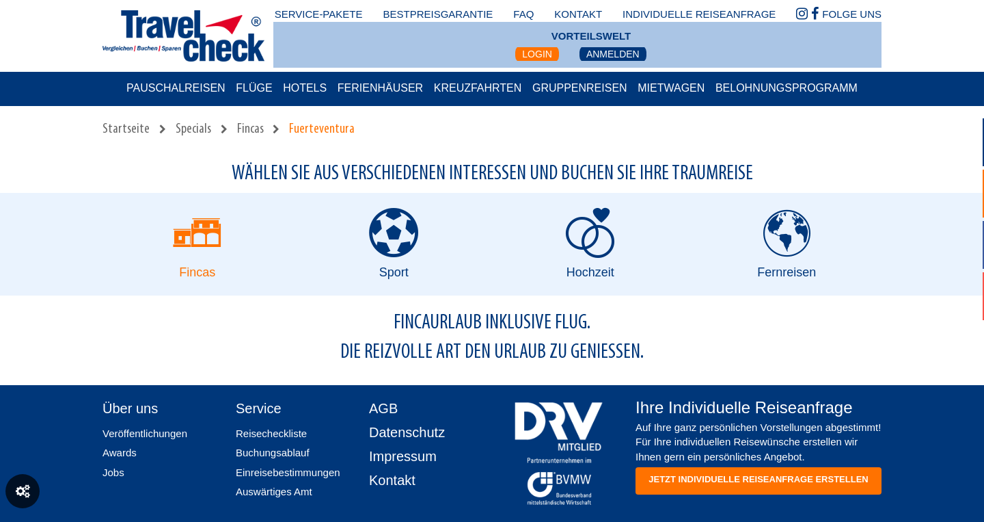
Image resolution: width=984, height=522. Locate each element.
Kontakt (392, 480)
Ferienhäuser (380, 88)
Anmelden (613, 54)
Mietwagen (671, 88)
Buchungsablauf (273, 452)
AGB (383, 408)
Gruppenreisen (579, 88)
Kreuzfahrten (478, 88)
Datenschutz (407, 432)
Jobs (113, 472)
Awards (119, 452)
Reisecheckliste (271, 433)
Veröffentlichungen (144, 433)
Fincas (250, 129)
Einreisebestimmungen (288, 472)
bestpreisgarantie (438, 14)
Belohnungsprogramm (786, 88)
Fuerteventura (322, 129)
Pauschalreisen (176, 88)
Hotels (305, 88)
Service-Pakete (319, 14)
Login (537, 54)
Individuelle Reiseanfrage (699, 14)
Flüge (254, 88)
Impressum (403, 456)
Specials (193, 129)
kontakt (578, 14)
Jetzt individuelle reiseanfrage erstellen (758, 479)
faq (523, 14)
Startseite (126, 129)
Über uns (130, 408)
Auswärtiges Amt (274, 491)
